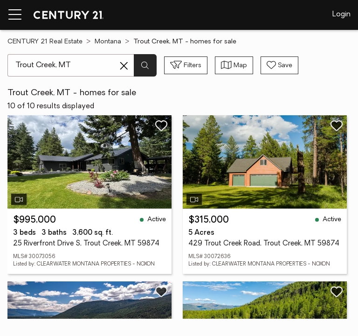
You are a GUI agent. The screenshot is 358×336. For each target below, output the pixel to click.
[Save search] (279, 65)
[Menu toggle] (14, 14)
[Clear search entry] (124, 66)
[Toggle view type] (234, 65)
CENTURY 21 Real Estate (45, 41)
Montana (108, 41)
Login (341, 14)
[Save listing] (161, 125)
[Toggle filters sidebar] (185, 65)
